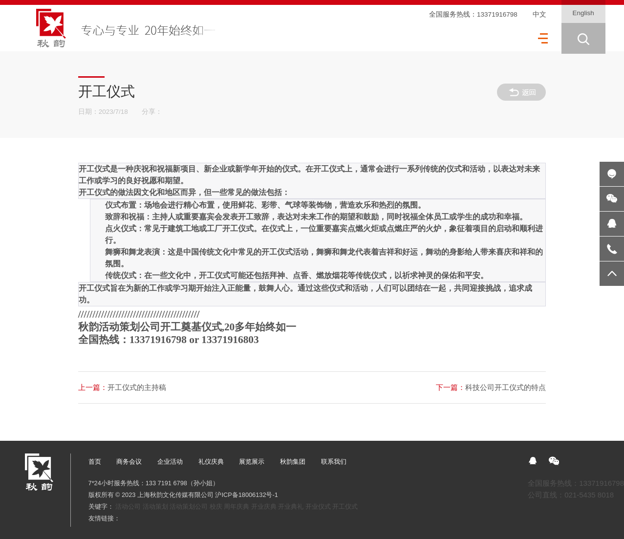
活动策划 (155, 506)
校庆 (216, 506)
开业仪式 (318, 506)
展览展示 (251, 461)
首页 (94, 461)
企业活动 (170, 461)
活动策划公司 (189, 506)
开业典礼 (290, 506)
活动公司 (128, 506)
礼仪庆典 (211, 461)
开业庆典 (264, 506)
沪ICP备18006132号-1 (246, 494)
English (583, 13)
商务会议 (129, 461)
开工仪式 (345, 506)
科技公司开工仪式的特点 (491, 387)
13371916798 (497, 14)
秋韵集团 (292, 461)
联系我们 (333, 461)
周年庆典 (236, 506)
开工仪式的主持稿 (122, 387)
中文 (539, 14)
